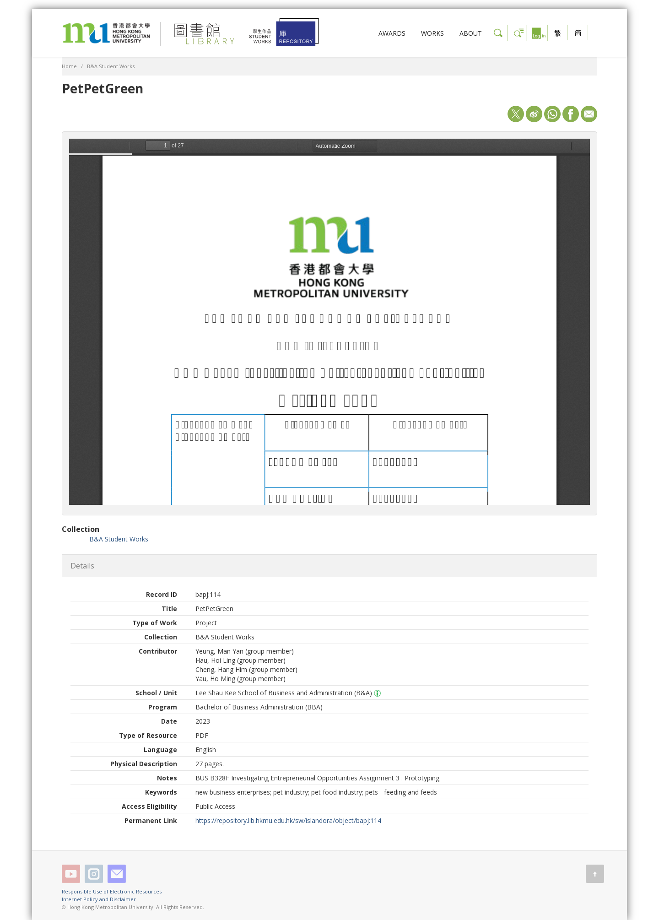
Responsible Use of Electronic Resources (112, 891)
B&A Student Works (111, 66)
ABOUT (470, 33)
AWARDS (391, 33)
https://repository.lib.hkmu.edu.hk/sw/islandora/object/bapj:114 (288, 820)
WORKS (432, 33)
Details (82, 566)
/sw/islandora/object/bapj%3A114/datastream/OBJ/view (329, 322)
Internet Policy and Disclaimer (99, 899)
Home (69, 66)
